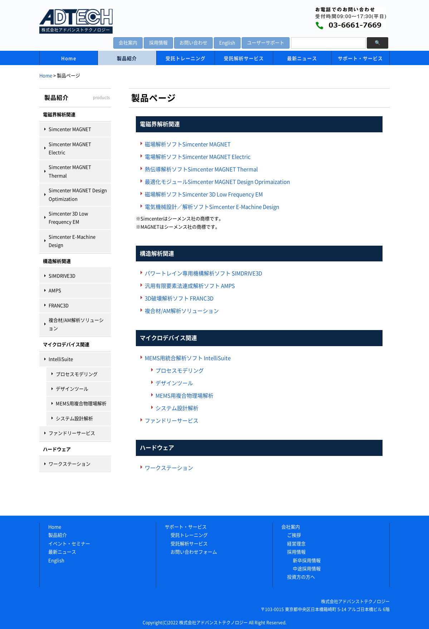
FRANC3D (59, 305)
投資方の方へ (301, 577)
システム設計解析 (74, 418)
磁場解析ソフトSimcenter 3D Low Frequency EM (204, 194)
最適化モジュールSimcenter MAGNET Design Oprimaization (217, 182)
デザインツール (72, 389)
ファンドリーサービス (72, 433)
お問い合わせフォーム (194, 552)
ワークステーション (69, 464)
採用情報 (158, 42)
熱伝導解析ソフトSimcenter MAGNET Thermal (201, 169)
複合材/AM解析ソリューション (76, 324)
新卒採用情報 (307, 560)
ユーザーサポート (265, 42)
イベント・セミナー (69, 543)
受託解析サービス (244, 58)
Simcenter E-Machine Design (72, 241)
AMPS (55, 290)
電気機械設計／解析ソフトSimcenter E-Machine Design (212, 207)
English (227, 42)
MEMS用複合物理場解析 (81, 403)
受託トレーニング (186, 58)
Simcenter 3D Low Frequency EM (68, 217)
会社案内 (128, 42)
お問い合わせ (193, 42)
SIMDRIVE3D (62, 276)
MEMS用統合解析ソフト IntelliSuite (188, 358)
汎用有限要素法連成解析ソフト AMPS (190, 286)
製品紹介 (127, 58)
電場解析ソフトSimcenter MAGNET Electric (198, 156)
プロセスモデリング (77, 374)
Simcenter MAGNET (70, 129)
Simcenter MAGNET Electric (70, 148)
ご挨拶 (294, 535)
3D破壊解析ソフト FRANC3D (179, 298)
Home (69, 58)
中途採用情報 (307, 568)
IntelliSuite (61, 359)
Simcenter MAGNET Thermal (70, 171)
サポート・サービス (360, 58)
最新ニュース (302, 58)
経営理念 (296, 543)
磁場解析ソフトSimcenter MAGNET (188, 144)
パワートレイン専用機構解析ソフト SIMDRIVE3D (203, 273)
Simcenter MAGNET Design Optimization (78, 194)
